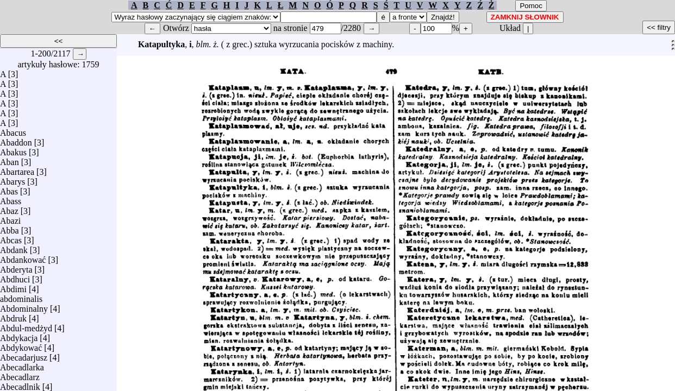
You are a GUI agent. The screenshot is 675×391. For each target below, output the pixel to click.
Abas (9, 188)
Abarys (12, 179)
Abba (9, 227)
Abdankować (23, 257)
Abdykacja (19, 335)
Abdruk (13, 315)
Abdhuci (15, 276)
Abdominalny (24, 306)
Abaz (9, 208)
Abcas (11, 237)
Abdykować (21, 345)
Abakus (13, 149)
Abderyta (16, 267)
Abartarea (17, 169)
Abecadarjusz (23, 355)
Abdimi (13, 286)
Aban (9, 159)
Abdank (14, 247)
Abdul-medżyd (26, 325)
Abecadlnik (20, 384)
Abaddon (16, 139)
